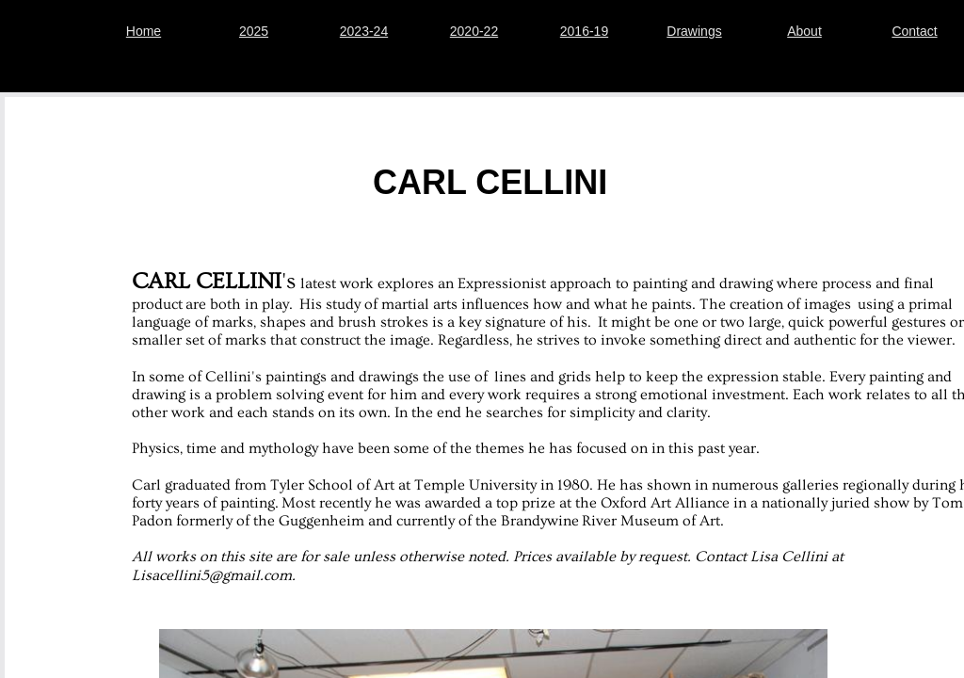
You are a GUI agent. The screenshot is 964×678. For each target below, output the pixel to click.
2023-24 (364, 31)
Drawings (694, 31)
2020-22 (474, 31)
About (804, 31)
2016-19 (584, 31)
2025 (253, 31)
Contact (914, 31)
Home (143, 31)
